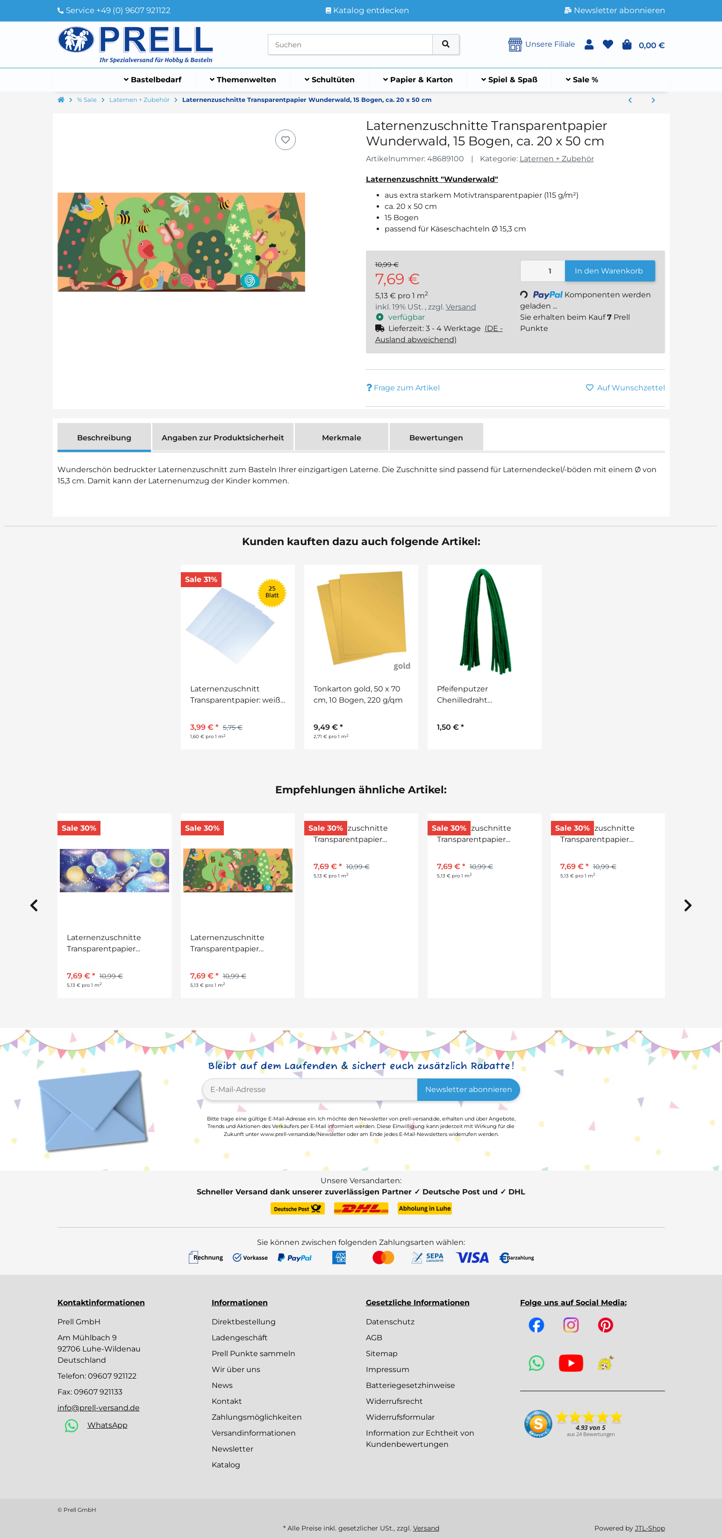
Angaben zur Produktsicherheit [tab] (223, 437)
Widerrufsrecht (394, 1401)
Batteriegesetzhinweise (410, 1385)
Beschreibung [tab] (104, 437)
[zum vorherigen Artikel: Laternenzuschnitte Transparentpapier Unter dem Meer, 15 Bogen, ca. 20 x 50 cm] (630, 100)
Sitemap (382, 1353)
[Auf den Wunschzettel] (285, 139)
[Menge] (543, 270)
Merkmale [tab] (341, 437)
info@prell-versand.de (98, 1407)
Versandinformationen (254, 1433)
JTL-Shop (650, 1528)
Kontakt (227, 1401)
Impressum (387, 1369)
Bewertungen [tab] (436, 437)
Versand (461, 306)
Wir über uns (236, 1369)
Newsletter (232, 1449)
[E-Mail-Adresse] (310, 1089)
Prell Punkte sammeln (253, 1353)
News (222, 1385)
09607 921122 (112, 1376)
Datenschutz (390, 1321)
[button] (589, 44)
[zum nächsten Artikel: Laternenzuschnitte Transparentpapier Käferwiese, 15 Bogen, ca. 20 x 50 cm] (653, 100)
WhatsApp (107, 1425)
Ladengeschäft (240, 1337)
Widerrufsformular (400, 1417)
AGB (374, 1337)
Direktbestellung (244, 1321)
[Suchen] (350, 44)
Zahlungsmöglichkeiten (257, 1417)
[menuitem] (153, 80)
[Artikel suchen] (445, 44)
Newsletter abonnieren (468, 1089)
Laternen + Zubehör (557, 158)
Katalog (226, 1464)
